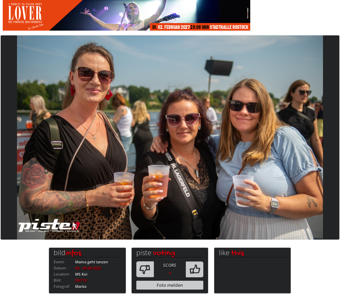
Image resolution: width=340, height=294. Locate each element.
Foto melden (170, 285)
